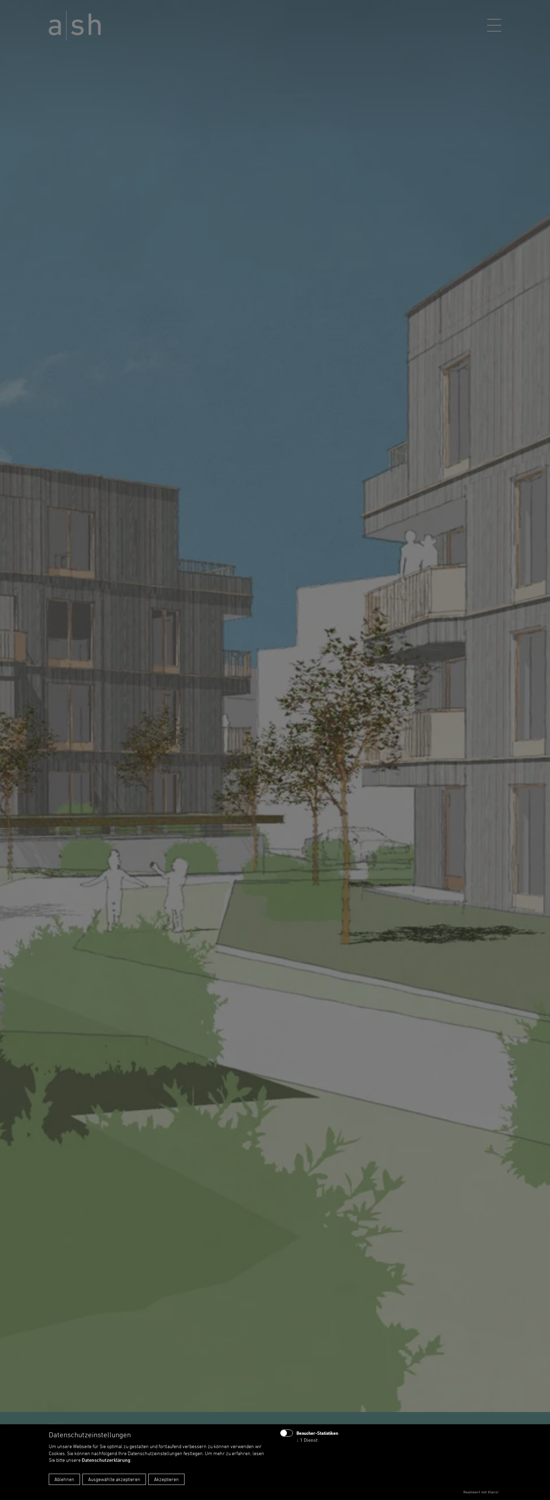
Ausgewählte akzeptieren (114, 1479)
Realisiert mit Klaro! (480, 1491)
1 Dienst (307, 1440)
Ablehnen (64, 1479)
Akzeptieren (166, 1479)
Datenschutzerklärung (106, 1460)
